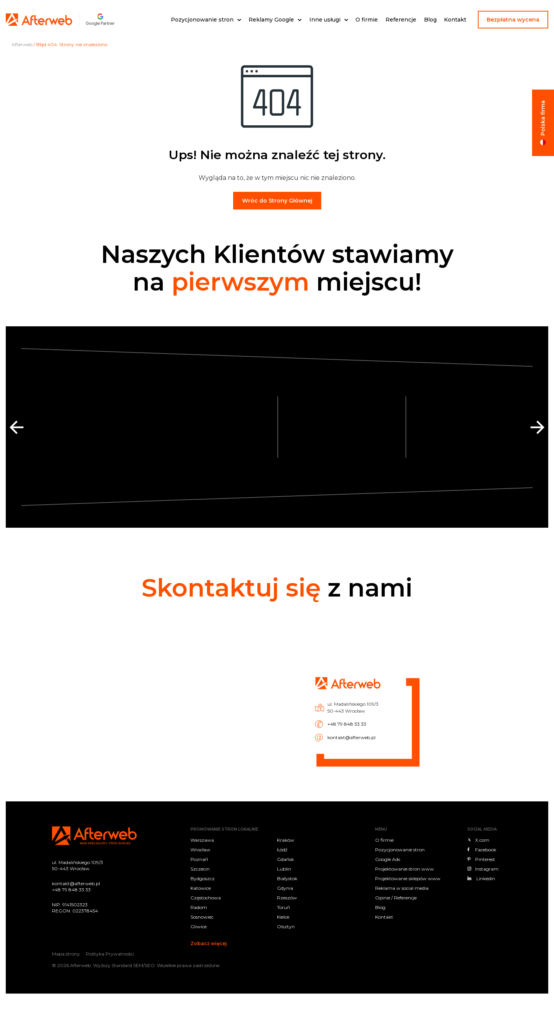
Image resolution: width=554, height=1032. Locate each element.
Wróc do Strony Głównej (277, 200)
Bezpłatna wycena (513, 19)
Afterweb (22, 44)
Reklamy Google (271, 19)
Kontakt (455, 19)
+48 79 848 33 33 (299, 714)
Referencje (400, 19)
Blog (430, 19)
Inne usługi (324, 19)
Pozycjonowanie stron (202, 19)
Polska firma (542, 118)
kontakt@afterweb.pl (301, 719)
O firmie (366, 19)
